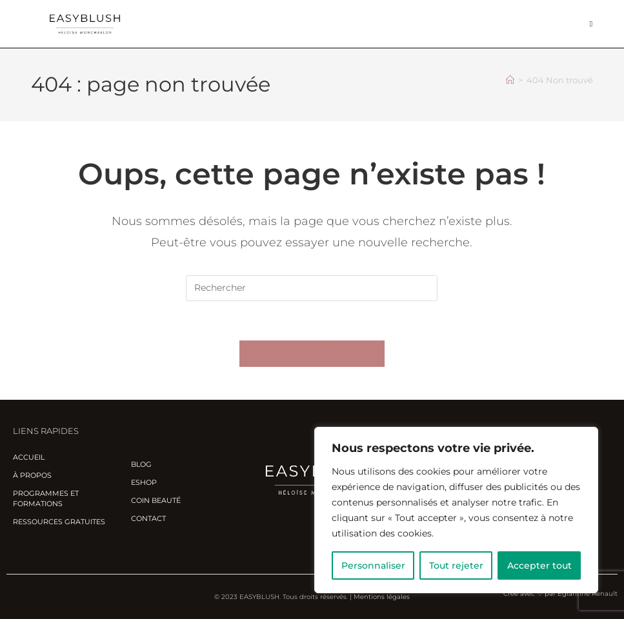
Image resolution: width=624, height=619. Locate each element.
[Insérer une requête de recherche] (312, 288)
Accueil (29, 457)
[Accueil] (510, 80)
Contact (148, 518)
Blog (141, 464)
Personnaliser (373, 565)
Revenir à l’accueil (312, 353)
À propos (32, 475)
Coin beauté (156, 500)
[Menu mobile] (591, 23)
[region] (456, 510)
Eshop (144, 482)
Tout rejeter (456, 565)
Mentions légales (382, 597)
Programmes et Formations (46, 498)
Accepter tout (539, 565)
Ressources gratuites (59, 521)
